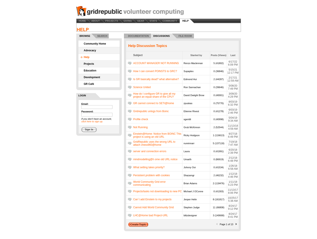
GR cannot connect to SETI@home (153, 103)
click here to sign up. (92, 121)
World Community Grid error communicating (149, 183)
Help (86, 57)
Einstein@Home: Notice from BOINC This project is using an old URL (157, 135)
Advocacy (90, 50)
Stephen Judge (192, 207)
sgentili (187, 119)
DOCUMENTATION (138, 36)
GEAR (140, 20)
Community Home (95, 43)
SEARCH (102, 36)
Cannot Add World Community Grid (153, 207)
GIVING (128, 20)
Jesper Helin (190, 199)
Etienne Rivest (191, 111)
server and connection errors (149, 151)
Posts (214, 55)
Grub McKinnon (192, 127)
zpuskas (188, 103)
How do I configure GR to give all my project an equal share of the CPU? (154, 95)
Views (222, 55)
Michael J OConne (193, 191)
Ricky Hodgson (192, 135)
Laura (187, 151)
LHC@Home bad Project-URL (150, 215)
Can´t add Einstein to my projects (152, 199)
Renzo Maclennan (193, 63)
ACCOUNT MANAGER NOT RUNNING (156, 63)
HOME (82, 20)
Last (233, 55)
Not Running (140, 127)
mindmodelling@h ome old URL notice (155, 159)
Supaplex (188, 71)
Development (92, 77)
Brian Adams (190, 183)
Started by (196, 55)
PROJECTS (111, 20)
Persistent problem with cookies (151, 175)
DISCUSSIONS (161, 36)
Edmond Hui (190, 79)
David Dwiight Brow (194, 95)
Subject (138, 55)
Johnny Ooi (190, 167)
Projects (89, 63)
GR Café (89, 84)
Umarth (187, 159)
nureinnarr (189, 143)
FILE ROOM (185, 36)
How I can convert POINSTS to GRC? (155, 71)
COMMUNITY (170, 20)
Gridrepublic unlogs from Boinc (151, 111)
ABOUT (95, 20)
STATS (153, 20)
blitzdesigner (190, 215)
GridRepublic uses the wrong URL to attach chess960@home (154, 143)
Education (90, 70)
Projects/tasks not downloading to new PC (157, 191)
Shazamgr (189, 175)
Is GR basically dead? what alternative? (156, 79)
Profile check (140, 119)
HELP (185, 20)
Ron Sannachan (192, 87)
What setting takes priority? (149, 167)
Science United (142, 87)
